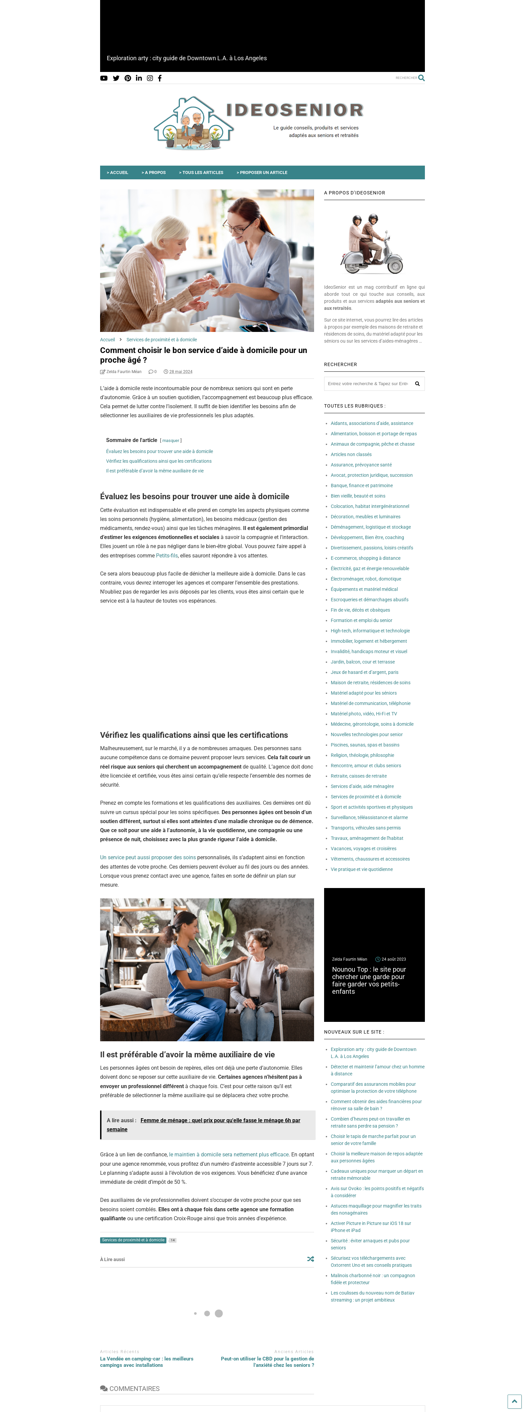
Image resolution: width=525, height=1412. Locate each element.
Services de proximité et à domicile (366, 796)
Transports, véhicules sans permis (366, 827)
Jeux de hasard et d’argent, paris (364, 672)
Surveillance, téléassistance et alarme (369, 817)
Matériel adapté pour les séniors (364, 693)
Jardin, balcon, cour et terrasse (363, 662)
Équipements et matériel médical (364, 589)
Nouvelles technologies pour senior (367, 734)
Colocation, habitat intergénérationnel (370, 506)
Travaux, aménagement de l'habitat (367, 838)
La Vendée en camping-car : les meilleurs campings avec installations (147, 1362)
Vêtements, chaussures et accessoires (370, 859)
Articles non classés (351, 454)
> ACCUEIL (117, 172)
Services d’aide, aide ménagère (362, 786)
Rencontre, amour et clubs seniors (366, 765)
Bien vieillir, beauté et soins (358, 496)
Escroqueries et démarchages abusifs (369, 599)
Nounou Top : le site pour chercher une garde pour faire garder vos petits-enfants (369, 980)
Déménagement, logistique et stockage (371, 527)
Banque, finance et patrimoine (362, 485)
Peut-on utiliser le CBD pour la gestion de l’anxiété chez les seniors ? (267, 1362)
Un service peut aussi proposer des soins (148, 857)
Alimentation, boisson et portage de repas (374, 433)
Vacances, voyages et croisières (363, 848)
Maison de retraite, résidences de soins (370, 682)
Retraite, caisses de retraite (359, 776)
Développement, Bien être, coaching (367, 537)
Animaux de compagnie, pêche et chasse (373, 444)
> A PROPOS (154, 172)
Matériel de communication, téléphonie (370, 703)
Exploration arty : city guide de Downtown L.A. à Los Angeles (187, 58)
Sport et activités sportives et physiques (372, 807)
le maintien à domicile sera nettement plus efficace (229, 1154)
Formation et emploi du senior (361, 620)
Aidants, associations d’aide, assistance (372, 423)
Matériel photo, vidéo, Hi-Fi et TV (364, 713)
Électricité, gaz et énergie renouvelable (370, 568)
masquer (170, 440)
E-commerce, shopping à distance (365, 558)
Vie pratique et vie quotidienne (362, 869)
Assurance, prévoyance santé (361, 464)
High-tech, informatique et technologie (370, 630)
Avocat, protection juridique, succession (372, 475)
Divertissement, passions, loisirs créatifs (372, 547)
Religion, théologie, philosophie (362, 755)
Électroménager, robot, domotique (366, 579)
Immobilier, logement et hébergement (369, 641)
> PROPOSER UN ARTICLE (262, 172)
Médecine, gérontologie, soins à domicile (372, 724)
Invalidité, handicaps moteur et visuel (369, 651)
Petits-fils (167, 555)
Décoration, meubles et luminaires (365, 516)
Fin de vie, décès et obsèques (360, 610)
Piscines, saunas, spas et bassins (365, 744)
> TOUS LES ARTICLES (201, 172)
